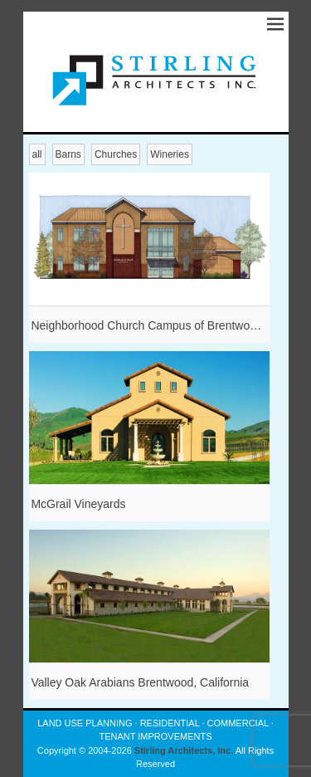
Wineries (169, 154)
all (37, 154)
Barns (68, 154)
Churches (116, 154)
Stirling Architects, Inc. (183, 750)
